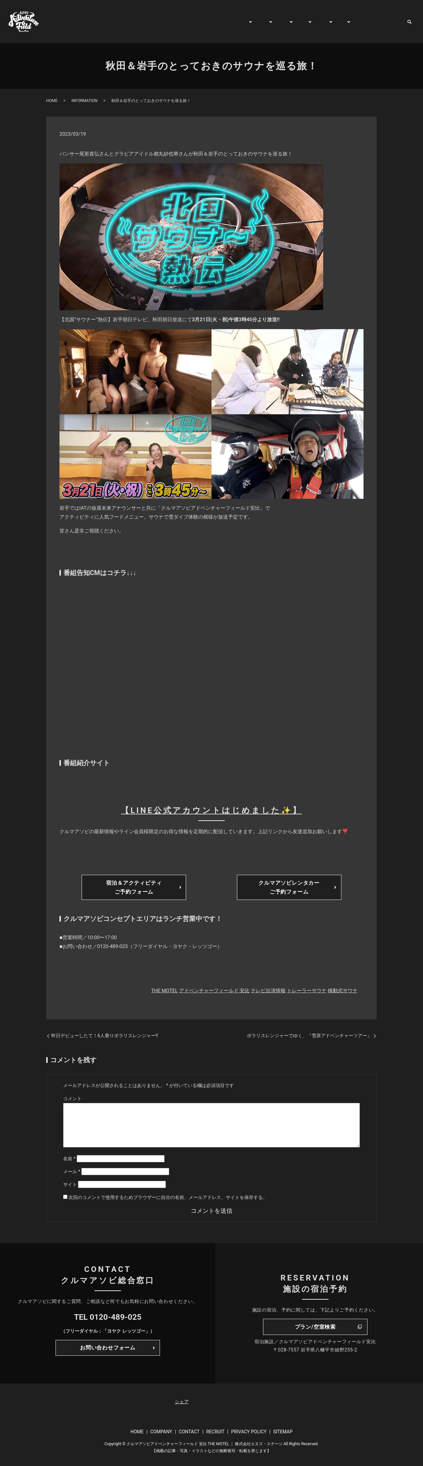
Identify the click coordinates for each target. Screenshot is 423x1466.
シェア (182, 1401)
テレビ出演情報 (268, 991)
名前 (69, 1158)
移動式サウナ (343, 991)
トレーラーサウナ (307, 991)
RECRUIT (215, 1431)
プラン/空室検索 (315, 1327)
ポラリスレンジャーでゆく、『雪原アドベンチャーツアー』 (309, 1035)
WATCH (359, 21)
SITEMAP (283, 1431)
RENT (316, 21)
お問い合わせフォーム (107, 1348)
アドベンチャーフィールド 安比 (214, 991)
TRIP (295, 21)
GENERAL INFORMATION (209, 21)
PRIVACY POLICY (248, 1431)
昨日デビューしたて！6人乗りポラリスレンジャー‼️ (104, 1035)
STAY (274, 21)
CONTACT (388, 21)
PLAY (253, 21)
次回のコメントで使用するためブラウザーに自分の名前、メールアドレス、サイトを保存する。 (167, 1197)
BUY (336, 21)
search (409, 22)
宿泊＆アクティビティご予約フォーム (134, 887)
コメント (72, 1098)
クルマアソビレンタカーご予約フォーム (289, 887)
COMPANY (161, 1431)
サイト (70, 1184)
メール (71, 1171)
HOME (162, 21)
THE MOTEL (164, 991)
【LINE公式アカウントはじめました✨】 (211, 810)
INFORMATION (84, 100)
